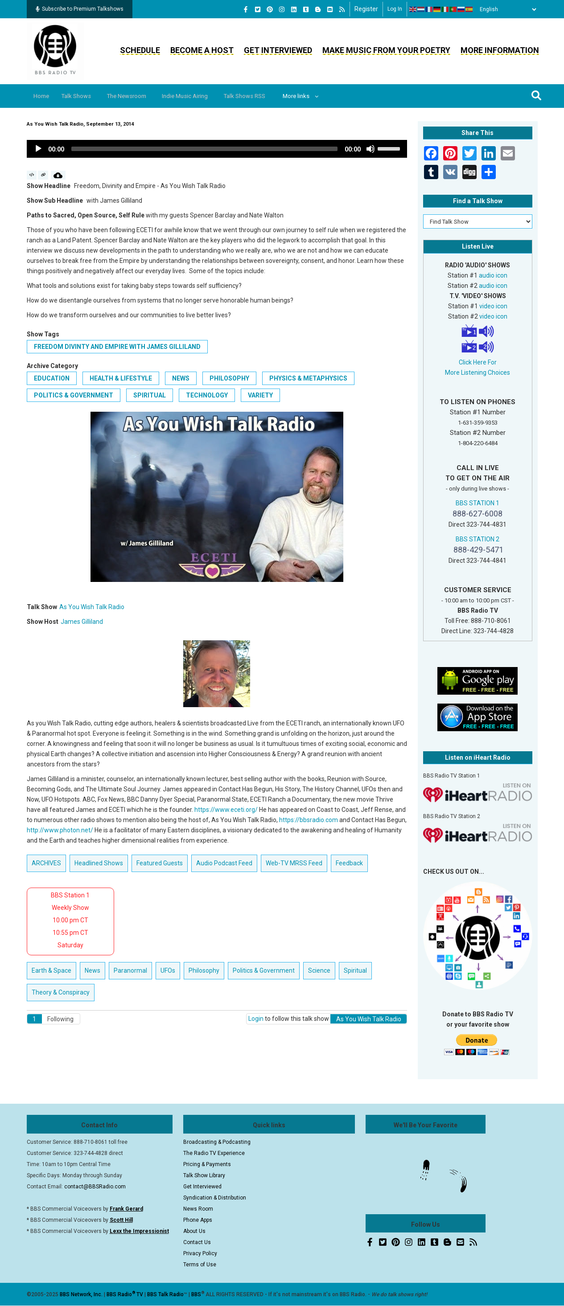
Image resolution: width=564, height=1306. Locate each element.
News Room (198, 1209)
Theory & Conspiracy (61, 992)
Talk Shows (81, 96)
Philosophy (229, 378)
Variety (260, 395)
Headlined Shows (98, 863)
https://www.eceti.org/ (226, 809)
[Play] (38, 148)
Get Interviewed (278, 50)
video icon (493, 306)
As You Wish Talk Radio (91, 606)
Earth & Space (51, 970)
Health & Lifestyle (121, 378)
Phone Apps (197, 1220)
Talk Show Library (204, 1175)
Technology (207, 395)
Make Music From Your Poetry (386, 50)
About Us (194, 1231)
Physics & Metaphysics (308, 378)
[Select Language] (505, 9)
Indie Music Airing (199, 96)
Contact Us (197, 1242)
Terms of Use (199, 1264)
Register (366, 8)
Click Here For (478, 362)
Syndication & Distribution (214, 1198)
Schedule (140, 50)
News (180, 378)
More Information (500, 50)
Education (52, 378)
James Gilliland (82, 621)
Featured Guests (159, 863)
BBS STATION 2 (477, 539)
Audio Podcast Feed (224, 863)
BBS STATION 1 (477, 503)
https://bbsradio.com (308, 819)
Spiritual (149, 395)
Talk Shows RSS (262, 96)
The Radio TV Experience (214, 1153)
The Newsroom (136, 96)
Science (319, 970)
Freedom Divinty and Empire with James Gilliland (117, 346)
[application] (217, 149)
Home (43, 96)
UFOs (168, 970)
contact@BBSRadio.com (95, 1186)
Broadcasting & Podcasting (217, 1142)
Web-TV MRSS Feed (294, 863)
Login (255, 1018)
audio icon (493, 275)
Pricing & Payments (207, 1164)
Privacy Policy (200, 1253)
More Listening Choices (477, 372)
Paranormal (130, 970)
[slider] (204, 149)
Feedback (349, 863)
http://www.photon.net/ (60, 830)
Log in (394, 9)
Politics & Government (73, 395)
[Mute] (370, 148)
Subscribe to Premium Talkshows (80, 9)
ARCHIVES (46, 863)
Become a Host (202, 50)
